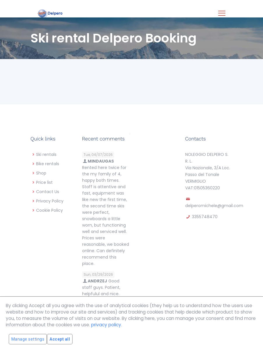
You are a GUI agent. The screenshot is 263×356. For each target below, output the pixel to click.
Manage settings (28, 339)
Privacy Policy (49, 201)
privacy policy (106, 325)
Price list (44, 182)
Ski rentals (46, 154)
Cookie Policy (49, 210)
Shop (41, 173)
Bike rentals (47, 164)
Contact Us (47, 192)
